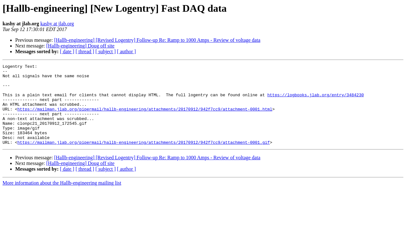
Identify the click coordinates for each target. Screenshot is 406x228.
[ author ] (126, 51)
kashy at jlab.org (57, 23)
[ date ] (67, 51)
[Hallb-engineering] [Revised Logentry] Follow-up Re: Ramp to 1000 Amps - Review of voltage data (157, 40)
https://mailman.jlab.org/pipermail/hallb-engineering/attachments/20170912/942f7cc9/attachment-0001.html (144, 118)
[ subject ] (105, 51)
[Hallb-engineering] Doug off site (80, 45)
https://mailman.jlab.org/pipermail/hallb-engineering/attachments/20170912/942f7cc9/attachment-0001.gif (143, 158)
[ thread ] (84, 51)
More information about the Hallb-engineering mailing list (62, 199)
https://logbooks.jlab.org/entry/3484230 (315, 101)
